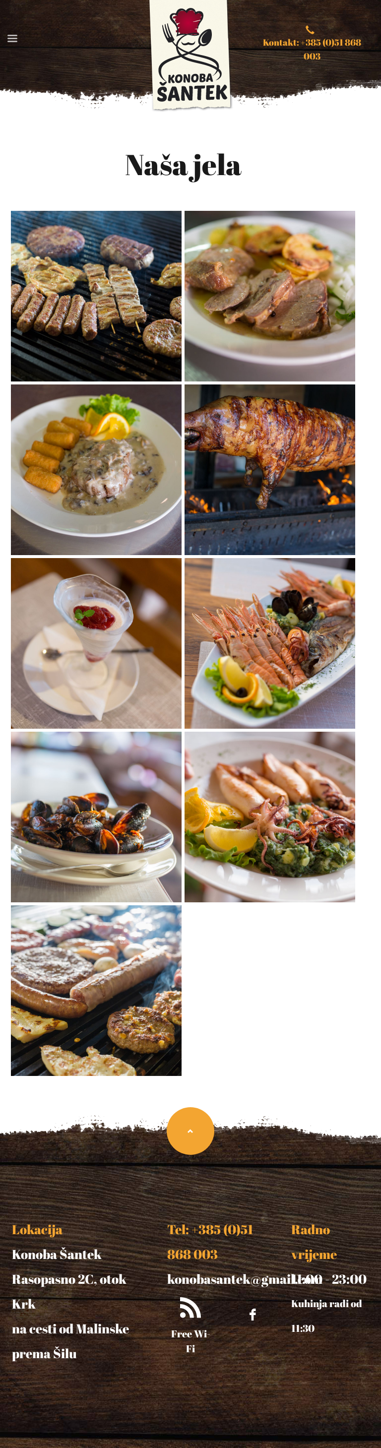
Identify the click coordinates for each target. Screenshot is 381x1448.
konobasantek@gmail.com (244, 1279)
